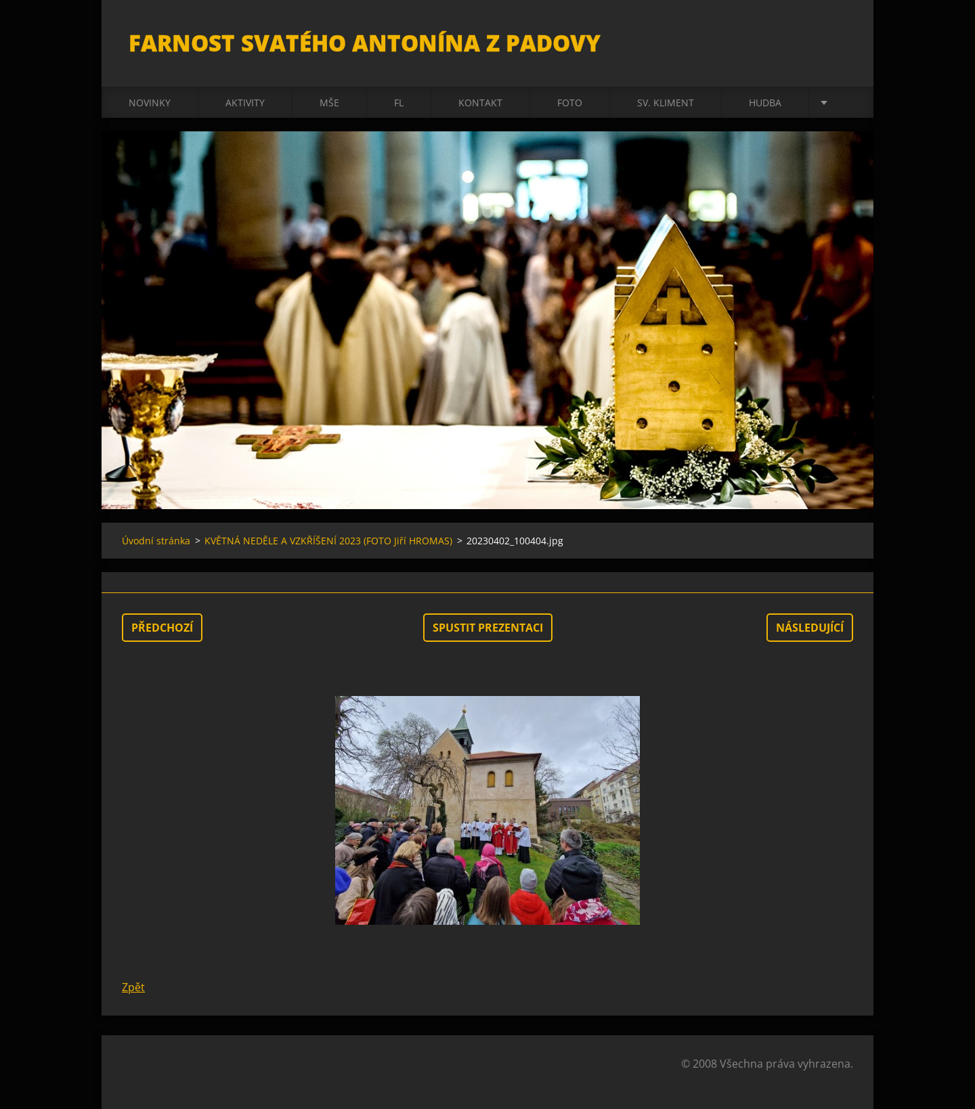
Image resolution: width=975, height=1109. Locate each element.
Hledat (838, 39)
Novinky (150, 102)
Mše (329, 102)
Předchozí (162, 627)
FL (399, 102)
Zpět (133, 987)
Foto (569, 102)
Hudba (765, 102)
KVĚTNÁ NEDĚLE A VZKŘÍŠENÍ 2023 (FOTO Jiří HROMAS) (328, 540)
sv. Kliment (665, 102)
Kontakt (480, 102)
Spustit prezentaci (488, 627)
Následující (810, 627)
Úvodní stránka (156, 540)
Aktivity (245, 102)
